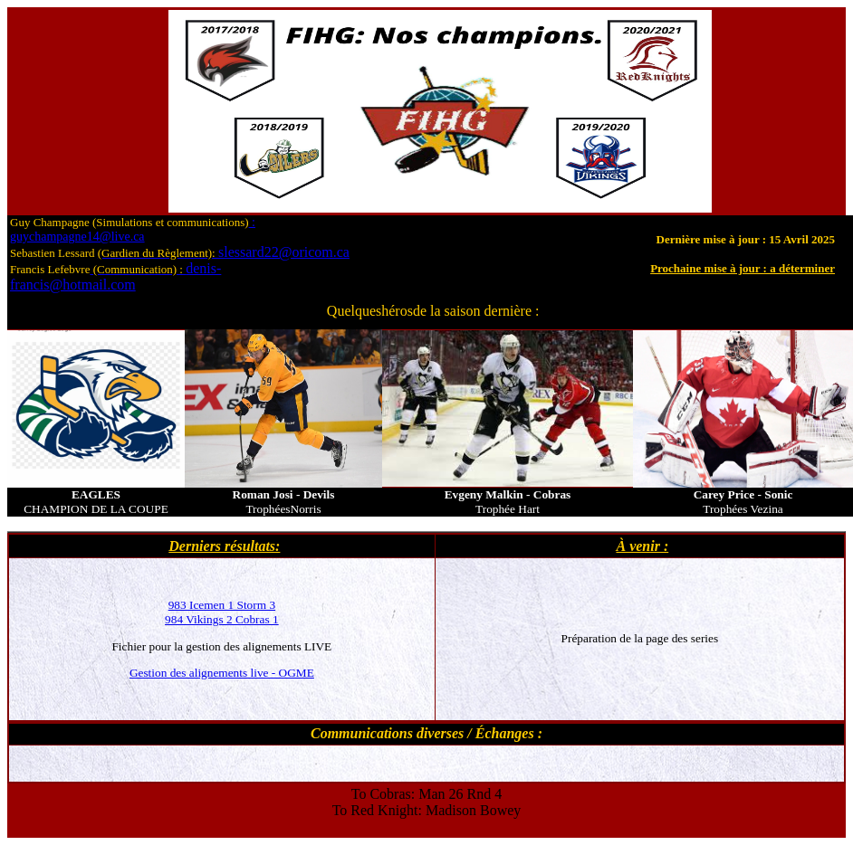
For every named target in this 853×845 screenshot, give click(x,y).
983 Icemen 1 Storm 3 (221, 605)
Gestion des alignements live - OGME (221, 672)
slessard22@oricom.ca (224, 252)
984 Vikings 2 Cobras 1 (222, 619)
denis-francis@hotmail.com (115, 276)
